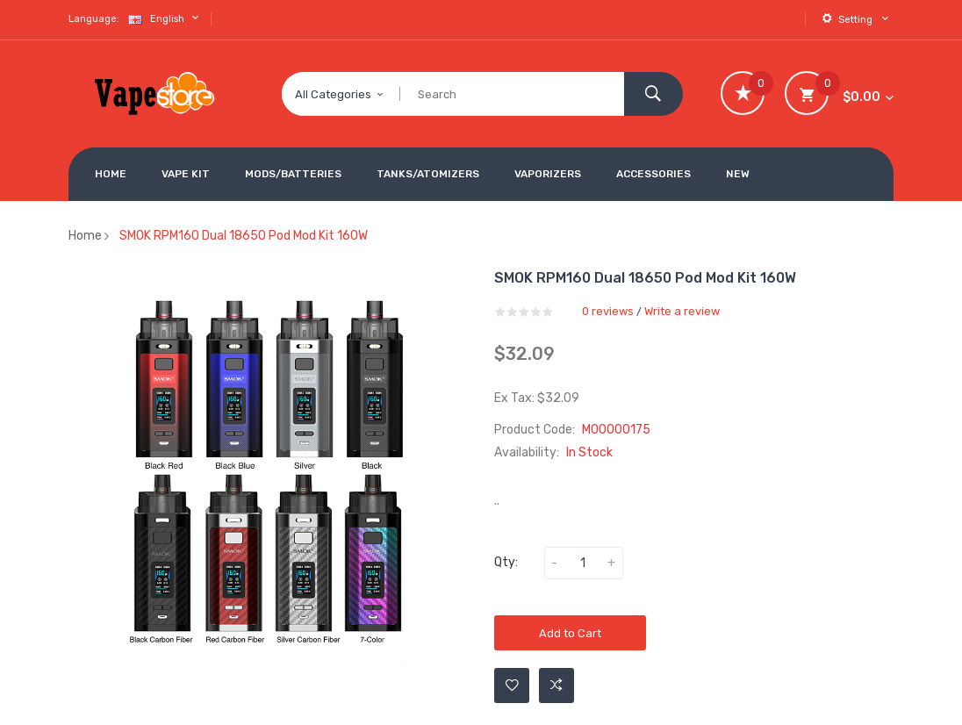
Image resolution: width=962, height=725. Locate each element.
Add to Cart (570, 633)
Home (85, 235)
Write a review (682, 311)
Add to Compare (556, 685)
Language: (93, 19)
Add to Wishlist (512, 685)
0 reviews (608, 311)
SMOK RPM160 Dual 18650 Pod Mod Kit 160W (243, 235)
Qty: (506, 562)
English (165, 18)
